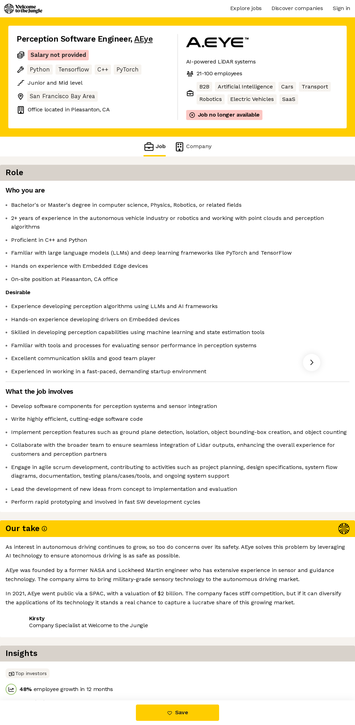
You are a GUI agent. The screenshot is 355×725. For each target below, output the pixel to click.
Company (192, 146)
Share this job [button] (36, 671)
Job (155, 146)
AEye (143, 39)
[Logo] (23, 9)
